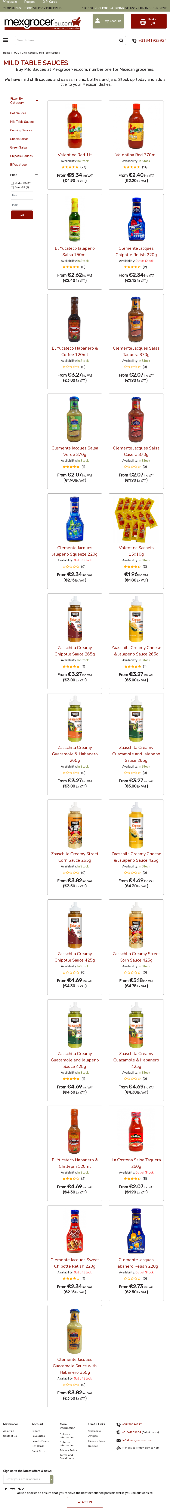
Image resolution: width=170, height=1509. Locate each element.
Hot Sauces (18, 113)
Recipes (29, 2)
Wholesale (10, 2)
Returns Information (67, 1444)
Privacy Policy (68, 1450)
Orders (36, 1430)
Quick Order (39, 1451)
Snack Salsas (19, 139)
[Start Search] (121, 40)
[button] (75, 167)
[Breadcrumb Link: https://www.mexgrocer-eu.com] (6, 53)
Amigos (93, 1435)
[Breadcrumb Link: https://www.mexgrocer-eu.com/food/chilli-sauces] (29, 53)
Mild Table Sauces (22, 122)
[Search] (66, 40)
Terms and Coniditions (67, 1456)
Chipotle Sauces (21, 156)
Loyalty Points (40, 1441)
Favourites (38, 1435)
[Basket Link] (149, 21)
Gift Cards (50, 2)
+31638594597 (128, 1424)
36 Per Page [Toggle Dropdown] (56, 96)
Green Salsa (18, 147)
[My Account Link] (108, 21)
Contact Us (10, 1435)
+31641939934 (153, 40)
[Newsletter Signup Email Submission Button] (51, 1479)
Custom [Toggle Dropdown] (75, 96)
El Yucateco (18, 165)
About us (8, 1430)
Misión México (96, 1441)
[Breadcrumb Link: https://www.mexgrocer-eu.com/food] (16, 53)
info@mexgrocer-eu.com (138, 1439)
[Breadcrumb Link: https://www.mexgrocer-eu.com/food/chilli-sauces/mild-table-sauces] (49, 53)
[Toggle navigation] (5, 40)
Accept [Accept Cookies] (85, 1502)
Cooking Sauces (21, 130)
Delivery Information (67, 1436)
